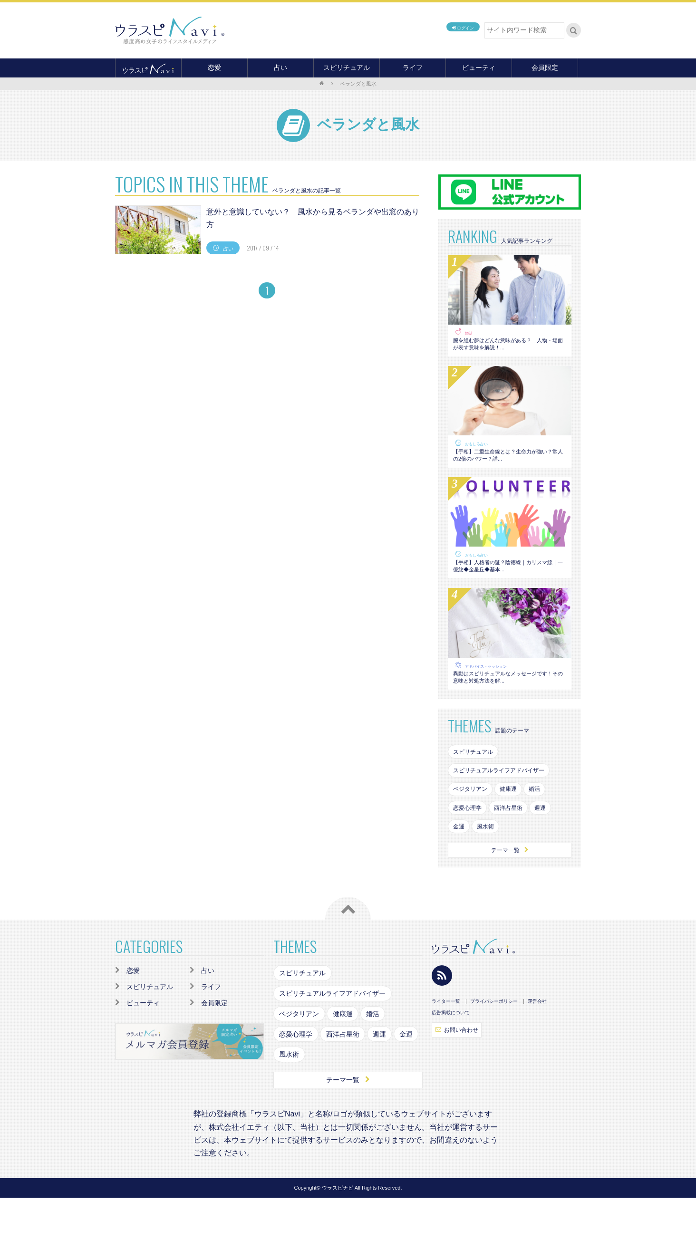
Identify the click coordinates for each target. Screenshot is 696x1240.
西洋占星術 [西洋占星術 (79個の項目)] (516, 845)
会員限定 (545, 67)
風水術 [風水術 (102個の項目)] (490, 866)
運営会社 (537, 1043)
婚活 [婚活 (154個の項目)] (547, 825)
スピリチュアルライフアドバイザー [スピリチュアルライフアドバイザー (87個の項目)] (507, 805)
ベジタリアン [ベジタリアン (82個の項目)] (473, 825)
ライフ (413, 67)
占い (280, 67)
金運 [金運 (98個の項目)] (460, 866)
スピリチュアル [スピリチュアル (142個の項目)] (477, 784)
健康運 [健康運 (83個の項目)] (517, 825)
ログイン (453, 30)
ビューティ (478, 67)
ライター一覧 (446, 1043)
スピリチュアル (346, 67)
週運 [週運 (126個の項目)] (554, 845)
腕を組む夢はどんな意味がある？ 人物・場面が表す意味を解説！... (508, 347)
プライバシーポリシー (494, 1043)
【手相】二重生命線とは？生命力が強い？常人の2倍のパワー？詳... (508, 466)
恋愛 (214, 67)
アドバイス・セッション (491, 690)
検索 (573, 30)
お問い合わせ (460, 1073)
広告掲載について (451, 1055)
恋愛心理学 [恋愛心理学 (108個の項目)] (470, 845)
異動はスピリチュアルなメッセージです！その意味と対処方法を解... (508, 705)
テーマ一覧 (509, 891)
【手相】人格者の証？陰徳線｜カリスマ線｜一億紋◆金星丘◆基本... (508, 586)
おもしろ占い (479, 451)
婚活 (469, 333)
